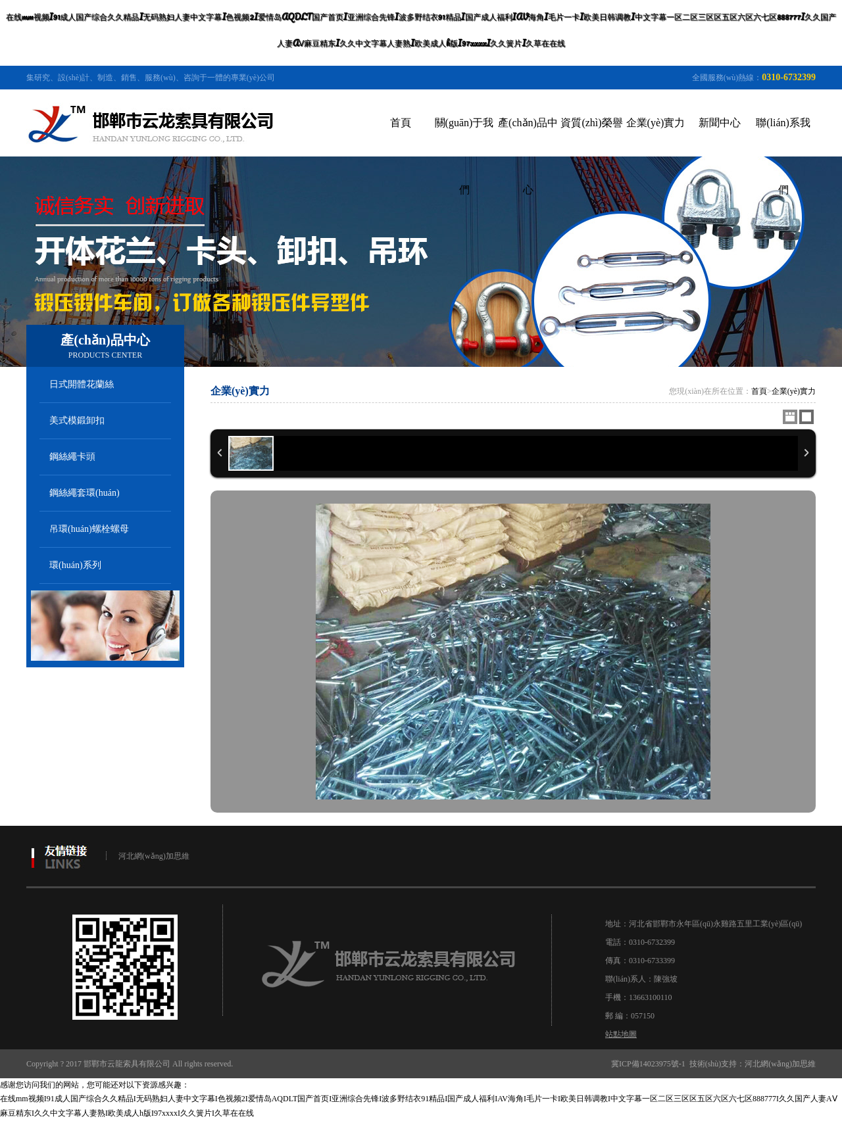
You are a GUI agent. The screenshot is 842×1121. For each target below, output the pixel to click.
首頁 (400, 122)
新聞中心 (720, 122)
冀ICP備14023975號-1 (648, 1063)
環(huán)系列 (75, 565)
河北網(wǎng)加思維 (153, 856)
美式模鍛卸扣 (77, 420)
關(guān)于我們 (464, 156)
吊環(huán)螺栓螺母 (89, 529)
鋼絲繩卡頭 (72, 457)
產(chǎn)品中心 (528, 156)
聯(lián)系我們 (783, 156)
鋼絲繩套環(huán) (84, 493)
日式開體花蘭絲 (81, 384)
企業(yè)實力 (655, 122)
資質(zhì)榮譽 (591, 122)
